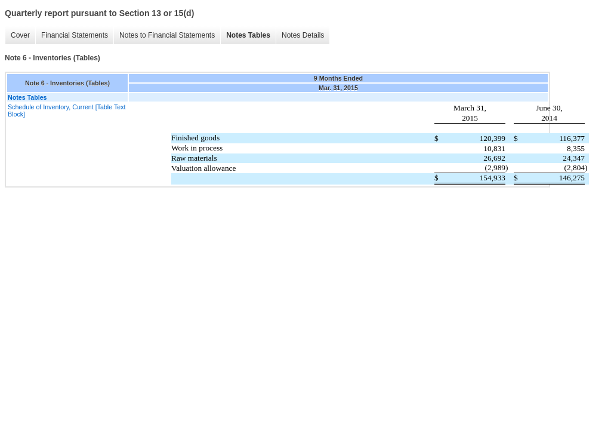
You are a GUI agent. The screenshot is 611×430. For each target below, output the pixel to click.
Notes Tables (248, 35)
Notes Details (303, 35)
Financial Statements (74, 35)
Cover (20, 35)
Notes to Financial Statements (167, 35)
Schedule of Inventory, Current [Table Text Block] (66, 110)
